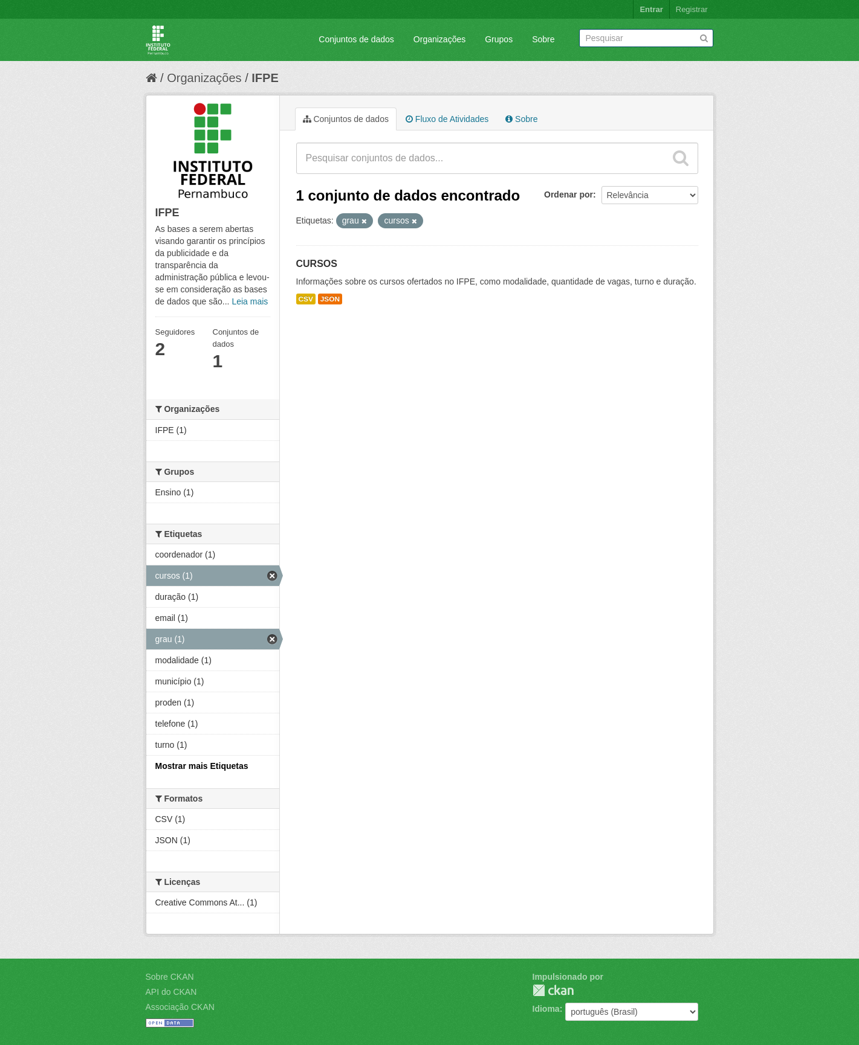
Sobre (543, 39)
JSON (330, 299)
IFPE (264, 78)
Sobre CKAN (170, 977)
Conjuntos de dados (356, 39)
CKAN (553, 990)
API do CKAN (171, 992)
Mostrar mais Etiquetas (201, 766)
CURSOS (316, 264)
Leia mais (250, 301)
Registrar (692, 9)
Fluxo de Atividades (447, 119)
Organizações (439, 39)
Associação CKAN (180, 1007)
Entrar (651, 9)
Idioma (546, 1009)
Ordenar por (568, 194)
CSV (306, 299)
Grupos (499, 39)
